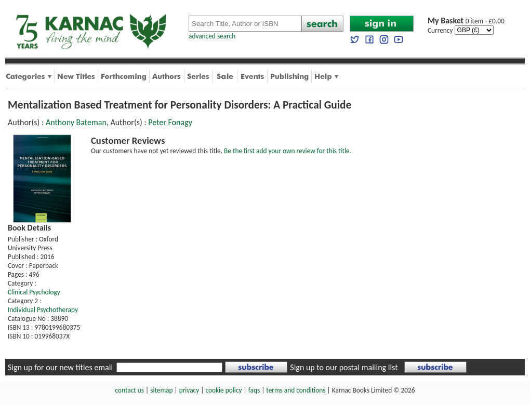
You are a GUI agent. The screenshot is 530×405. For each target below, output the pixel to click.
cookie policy (223, 390)
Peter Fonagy (170, 122)
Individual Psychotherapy (43, 309)
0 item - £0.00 (466, 21)
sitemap (161, 390)
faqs (254, 390)
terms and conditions (295, 390)
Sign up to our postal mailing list (344, 367)
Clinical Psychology (34, 292)
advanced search (212, 36)
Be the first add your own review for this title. (287, 150)
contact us (129, 390)
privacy (189, 390)
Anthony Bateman (76, 122)
